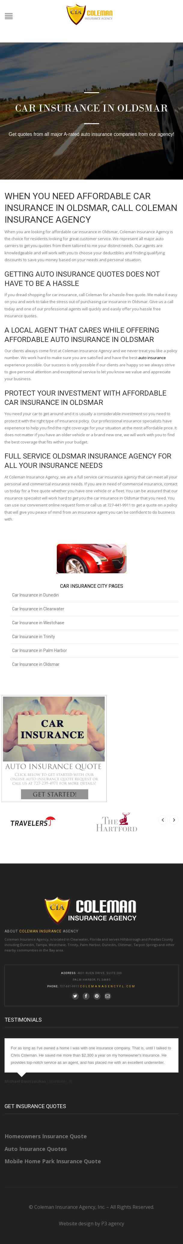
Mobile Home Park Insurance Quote (53, 1161)
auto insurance (152, 357)
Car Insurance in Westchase (38, 622)
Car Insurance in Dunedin (35, 595)
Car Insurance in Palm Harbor (39, 650)
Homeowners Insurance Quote (46, 1136)
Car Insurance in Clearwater (38, 608)
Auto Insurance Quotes (36, 1148)
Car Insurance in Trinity (33, 636)
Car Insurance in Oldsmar (35, 664)
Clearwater (79, 939)
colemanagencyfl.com (108, 986)
